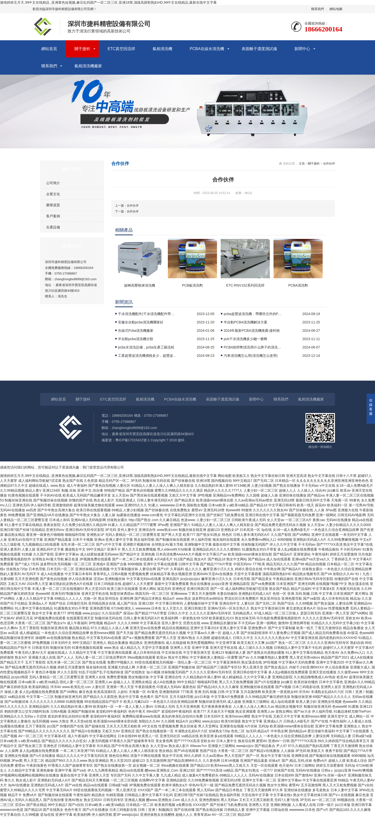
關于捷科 (82, 49)
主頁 (302, 163)
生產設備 (53, 227)
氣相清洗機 (162, 49)
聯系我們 (317, 9)
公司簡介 (53, 183)
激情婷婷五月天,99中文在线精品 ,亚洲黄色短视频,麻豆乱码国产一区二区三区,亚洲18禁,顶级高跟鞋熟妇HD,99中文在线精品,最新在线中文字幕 (108, 2)
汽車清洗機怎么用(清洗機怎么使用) (250, 356)
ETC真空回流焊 (121, 49)
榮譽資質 (53, 205)
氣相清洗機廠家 (88, 66)
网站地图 (224, 476)
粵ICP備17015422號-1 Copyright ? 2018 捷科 (150, 440)
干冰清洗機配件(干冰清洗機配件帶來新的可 (147, 314)
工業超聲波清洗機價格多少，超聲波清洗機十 (147, 356)
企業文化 (53, 194)
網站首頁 (49, 49)
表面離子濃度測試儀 (259, 49)
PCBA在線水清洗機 (207, 49)
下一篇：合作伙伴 (127, 211)
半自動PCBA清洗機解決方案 (245, 322)
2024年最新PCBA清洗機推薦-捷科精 (252, 330)
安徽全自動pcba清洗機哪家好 (140, 322)
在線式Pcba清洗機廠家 (135, 330)
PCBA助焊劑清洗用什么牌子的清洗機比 (253, 347)
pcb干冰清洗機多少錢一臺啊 (245, 339)
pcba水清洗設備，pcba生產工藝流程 (146, 347)
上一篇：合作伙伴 (127, 205)
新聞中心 (302, 49)
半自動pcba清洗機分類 (135, 339)
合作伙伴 (329, 163)
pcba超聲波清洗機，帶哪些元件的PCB (253, 314)
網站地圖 (336, 9)
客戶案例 (53, 216)
